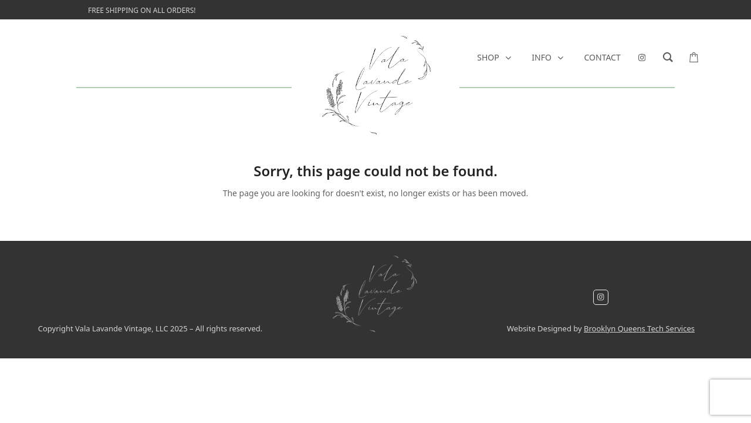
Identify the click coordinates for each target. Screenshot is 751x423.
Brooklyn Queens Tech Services (639, 328)
